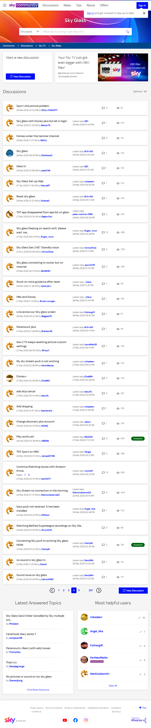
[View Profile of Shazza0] (45, 200)
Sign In (142, 5)
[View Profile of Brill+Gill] (88, 151)
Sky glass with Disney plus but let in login (41, 121)
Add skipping (24, 406)
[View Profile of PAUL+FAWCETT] (49, 110)
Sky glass (22, 151)
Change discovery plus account (35, 421)
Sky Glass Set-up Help (29, 181)
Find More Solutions (38, 689)
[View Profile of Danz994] (88, 560)
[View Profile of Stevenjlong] (15, 680)
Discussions (51, 5)
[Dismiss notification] (144, 13)
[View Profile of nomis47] (88, 471)
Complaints (116, 708)
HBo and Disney (26, 297)
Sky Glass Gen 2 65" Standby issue (37, 247)
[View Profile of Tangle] (87, 452)
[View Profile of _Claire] (87, 282)
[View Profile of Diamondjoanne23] (50, 495)
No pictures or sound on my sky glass (29, 676)
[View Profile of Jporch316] (89, 265)
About (91, 5)
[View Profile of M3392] (44, 426)
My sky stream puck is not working (37, 361)
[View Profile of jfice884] (45, 380)
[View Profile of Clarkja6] (45, 549)
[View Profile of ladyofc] (45, 395)
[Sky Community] (23, 5)
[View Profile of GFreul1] (45, 350)
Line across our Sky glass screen (36, 312)
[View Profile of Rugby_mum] (47, 236)
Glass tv (21, 166)
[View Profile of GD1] (86, 121)
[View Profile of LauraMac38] (90, 344)
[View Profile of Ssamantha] (46, 410)
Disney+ (21, 376)
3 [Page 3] (68, 590)
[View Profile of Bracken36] (46, 331)
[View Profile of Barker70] (45, 125)
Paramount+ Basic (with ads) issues (28, 648)
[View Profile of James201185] (48, 456)
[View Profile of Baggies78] (46, 316)
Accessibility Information (98, 708)
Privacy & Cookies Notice (75, 708)
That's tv (11, 662)
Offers (104, 5)
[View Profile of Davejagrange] (16, 666)
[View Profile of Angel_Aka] (89, 509)
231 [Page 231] (91, 590)
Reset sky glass (25, 196)
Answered (138, 439)
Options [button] (137, 91)
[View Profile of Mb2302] (88, 437)
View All (113, 685)
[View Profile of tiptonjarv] (46, 286)
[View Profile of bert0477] (46, 479)
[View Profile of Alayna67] (45, 185)
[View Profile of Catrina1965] (47, 579)
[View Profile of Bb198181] (45, 271)
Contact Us (36, 711)
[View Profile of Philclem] (13, 623)
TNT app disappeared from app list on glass (42, 212)
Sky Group (116, 711)
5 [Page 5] (79, 590)
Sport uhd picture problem (32, 106)
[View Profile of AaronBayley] (47, 365)
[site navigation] (4, 5)
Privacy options (36, 708)
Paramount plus (26, 327)
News (67, 5)
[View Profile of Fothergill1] (89, 312)
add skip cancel (25, 391)
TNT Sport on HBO (27, 451)
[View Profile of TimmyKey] (15, 652)
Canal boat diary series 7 (21, 634)
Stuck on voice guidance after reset (38, 281)
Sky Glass (75, 20)
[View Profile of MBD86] (45, 441)
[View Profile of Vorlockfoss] (47, 251)
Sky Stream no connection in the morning (42, 490)
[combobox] (82, 31)
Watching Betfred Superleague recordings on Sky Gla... (49, 525)
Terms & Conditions (53, 708)
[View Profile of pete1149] (45, 170)
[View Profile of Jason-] (87, 422)
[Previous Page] (52, 590)
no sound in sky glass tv (31, 560)
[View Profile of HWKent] (45, 515)
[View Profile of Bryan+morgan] (47, 301)
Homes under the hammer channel (37, 136)
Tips (79, 5)
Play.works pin (25, 436)
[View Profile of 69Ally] (43, 140)
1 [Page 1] (58, 590)
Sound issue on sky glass (31, 575)
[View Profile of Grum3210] (46, 530)
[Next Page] (99, 590)
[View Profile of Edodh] (43, 564)
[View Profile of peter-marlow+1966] (83, 214)
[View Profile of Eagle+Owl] (46, 216)
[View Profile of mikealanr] (89, 181)
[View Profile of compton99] (15, 637)
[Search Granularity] (30, 31)
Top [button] (144, 707)
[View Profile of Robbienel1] (46, 155)
